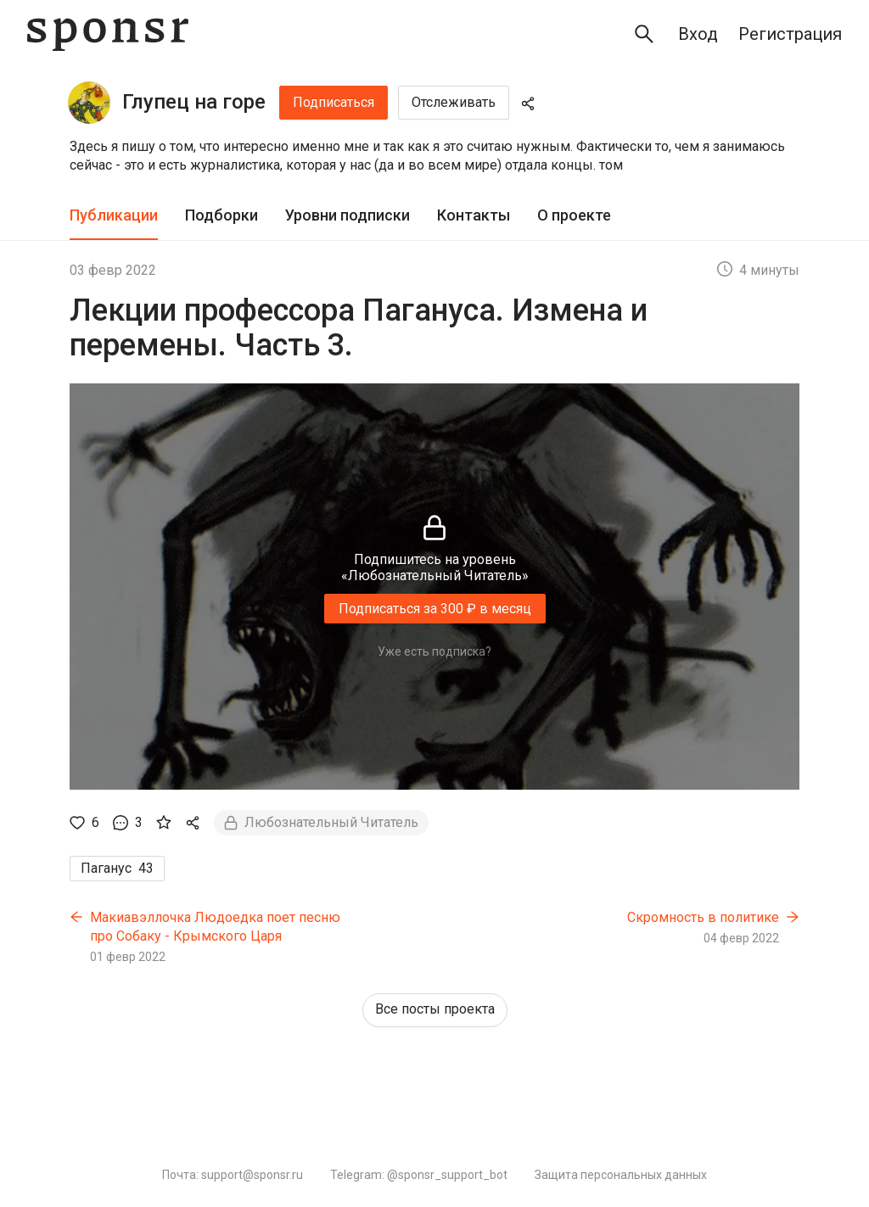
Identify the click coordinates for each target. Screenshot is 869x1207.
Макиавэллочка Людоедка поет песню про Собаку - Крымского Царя (215, 926)
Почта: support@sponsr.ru (232, 1175)
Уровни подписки (347, 215)
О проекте (574, 215)
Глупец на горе (194, 102)
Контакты (473, 215)
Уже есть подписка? (434, 651)
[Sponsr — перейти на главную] (107, 34)
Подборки (221, 215)
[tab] (114, 215)
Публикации (114, 215)
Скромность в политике (703, 917)
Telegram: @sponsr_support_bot (418, 1175)
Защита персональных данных (621, 1175)
